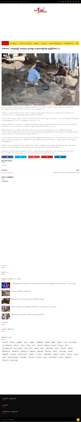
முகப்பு (3, 1)
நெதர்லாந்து (48, 351)
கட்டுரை (23, 345)
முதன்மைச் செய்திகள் (13, 357)
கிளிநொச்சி (47, 345)
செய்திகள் (13, 43)
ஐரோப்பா (16, 345)
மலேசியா (62, 354)
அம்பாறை (12, 342)
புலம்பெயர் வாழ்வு (25, 43)
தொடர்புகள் (15, 1)
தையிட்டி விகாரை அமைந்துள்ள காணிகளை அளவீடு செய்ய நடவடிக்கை (33, 307)
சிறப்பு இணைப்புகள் (7, 348)
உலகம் (65, 342)
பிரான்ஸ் (70, 351)
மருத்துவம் (55, 354)
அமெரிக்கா (5, 342)
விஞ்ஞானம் (68, 357)
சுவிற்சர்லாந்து (49, 348)
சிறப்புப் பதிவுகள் (18, 348)
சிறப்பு (66, 345)
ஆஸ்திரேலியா (40, 342)
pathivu (11, 419)
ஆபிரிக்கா (32, 342)
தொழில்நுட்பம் (24, 351)
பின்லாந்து (13, 354)
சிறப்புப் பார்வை (28, 348)
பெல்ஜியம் (31, 354)
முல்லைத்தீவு (23, 357)
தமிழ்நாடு (70, 348)
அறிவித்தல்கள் (68, 43)
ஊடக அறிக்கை (73, 342)
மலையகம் (69, 354)
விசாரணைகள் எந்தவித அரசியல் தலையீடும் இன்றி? (27, 315)
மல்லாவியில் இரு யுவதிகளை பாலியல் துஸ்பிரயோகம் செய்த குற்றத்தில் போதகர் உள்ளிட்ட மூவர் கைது (43, 284)
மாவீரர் (4, 357)
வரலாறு (43, 43)
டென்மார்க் (63, 348)
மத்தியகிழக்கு (47, 354)
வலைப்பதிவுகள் (53, 357)
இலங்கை (60, 342)
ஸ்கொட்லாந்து (14, 360)
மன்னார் (29, 51)
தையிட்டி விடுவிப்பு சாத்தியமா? (21, 291)
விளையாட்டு (5, 360)
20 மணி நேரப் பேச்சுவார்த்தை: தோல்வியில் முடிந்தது (27, 299)
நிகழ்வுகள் (32, 351)
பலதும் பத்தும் (62, 351)
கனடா (33, 345)
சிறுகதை (36, 348)
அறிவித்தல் (19, 342)
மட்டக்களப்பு (39, 354)
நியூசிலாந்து (40, 351)
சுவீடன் (56, 348)
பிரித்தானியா (5, 354)
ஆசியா (26, 342)
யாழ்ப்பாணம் (31, 357)
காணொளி (39, 345)
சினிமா (42, 348)
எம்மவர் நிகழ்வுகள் (55, 43)
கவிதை (36, 43)
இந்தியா (53, 342)
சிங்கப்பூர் (60, 345)
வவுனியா (61, 357)
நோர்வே (55, 351)
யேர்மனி (39, 357)
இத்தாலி (47, 342)
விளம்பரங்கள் (8, 1)
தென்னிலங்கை (15, 351)
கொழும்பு (54, 345)
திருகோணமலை (6, 351)
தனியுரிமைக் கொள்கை (23, 1)
